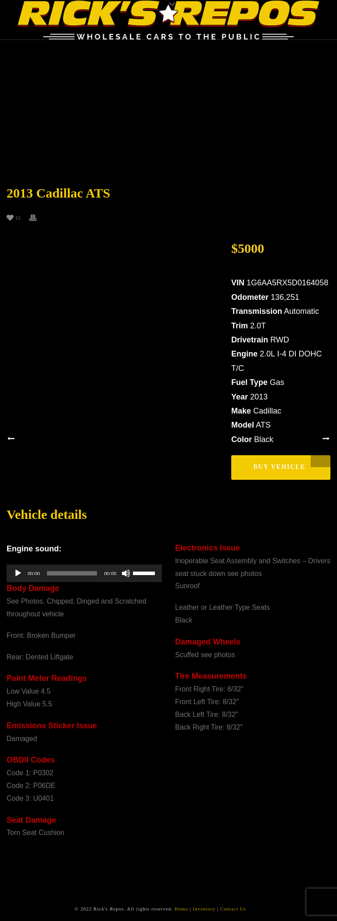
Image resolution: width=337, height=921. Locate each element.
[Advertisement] (168, 105)
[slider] (72, 573)
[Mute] (126, 573)
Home (181, 908)
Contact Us (233, 908)
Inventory (204, 908)
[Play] (18, 573)
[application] (84, 573)
